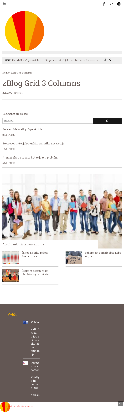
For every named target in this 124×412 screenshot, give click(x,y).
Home (5, 73)
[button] (6, 3)
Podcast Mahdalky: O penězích (21, 60)
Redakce (7, 93)
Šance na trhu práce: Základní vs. (35, 254)
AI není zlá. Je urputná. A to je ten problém (30, 157)
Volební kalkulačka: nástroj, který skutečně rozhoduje (35, 338)
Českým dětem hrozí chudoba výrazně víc (35, 272)
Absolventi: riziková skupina (23, 244)
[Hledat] (107, 121)
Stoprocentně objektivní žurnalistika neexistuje (75, 60)
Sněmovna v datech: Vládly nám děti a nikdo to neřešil (35, 378)
